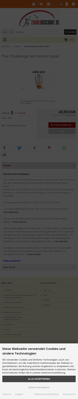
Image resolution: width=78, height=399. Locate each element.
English (19, 394)
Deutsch (6, 394)
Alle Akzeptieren (39, 379)
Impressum (69, 394)
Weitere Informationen (39, 387)
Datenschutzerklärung (46, 394)
